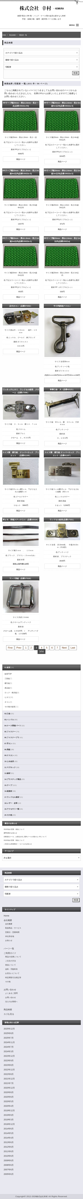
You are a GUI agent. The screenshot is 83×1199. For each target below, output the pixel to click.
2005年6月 (9, 1174)
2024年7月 (9, 1047)
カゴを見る (9, 1014)
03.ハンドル (10, 719)
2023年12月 (9, 1056)
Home (6, 916)
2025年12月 (9, 1029)
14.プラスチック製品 (14, 779)
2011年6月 (9, 1151)
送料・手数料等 (11, 969)
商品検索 (12, 35)
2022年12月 (9, 1069)
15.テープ (10, 785)
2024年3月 (9, 1051)
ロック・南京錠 (12, 693)
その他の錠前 (11, 707)
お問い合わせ (10, 989)
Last (73, 647)
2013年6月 (9, 1142)
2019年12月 (9, 1110)
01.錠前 (9, 667)
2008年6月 (9, 1165)
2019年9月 (9, 1115)
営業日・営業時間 (12, 932)
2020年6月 (9, 1097)
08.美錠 (9, 749)
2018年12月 (9, 1124)
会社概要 (8, 920)
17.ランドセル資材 (13, 797)
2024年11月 (9, 1042)
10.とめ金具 (10, 761)
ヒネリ (9, 697)
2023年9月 (9, 1060)
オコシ (8, 702)
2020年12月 (9, 1088)
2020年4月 (9, 1106)
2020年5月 (9, 1101)
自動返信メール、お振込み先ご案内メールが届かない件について (25, 836)
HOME (3, 35)
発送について (10, 965)
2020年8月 (9, 1092)
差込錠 (8, 688)
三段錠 (8, 679)
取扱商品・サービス (13, 928)
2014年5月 (9, 1133)
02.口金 (9, 713)
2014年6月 (9, 1128)
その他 (8, 982)
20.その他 (10, 815)
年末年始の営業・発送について (14, 829)
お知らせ (8, 940)
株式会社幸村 (42, 1196)
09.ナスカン (10, 755)
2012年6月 (9, 1147)
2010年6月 (9, 1156)
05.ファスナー (11, 732)
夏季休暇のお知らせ (10, 833)
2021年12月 (9, 1079)
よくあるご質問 (11, 993)
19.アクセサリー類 (13, 809)
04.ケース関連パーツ (14, 725)
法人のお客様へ (11, 1002)
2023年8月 (9, 1065)
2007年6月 (9, 1169)
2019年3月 (9, 1119)
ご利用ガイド (10, 953)
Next (64, 647)
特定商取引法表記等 (13, 978)
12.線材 (9, 773)
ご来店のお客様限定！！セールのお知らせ (18, 844)
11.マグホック (11, 767)
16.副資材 (10, 791)
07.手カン (10, 743)
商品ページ (20, 159)
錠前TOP (8, 674)
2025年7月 (9, 1038)
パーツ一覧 (9, 948)
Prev (18, 647)
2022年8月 (9, 1074)
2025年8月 (9, 1033)
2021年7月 (9, 1083)
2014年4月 (9, 1138)
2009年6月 (9, 1160)
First (10, 647)
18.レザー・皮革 (12, 803)
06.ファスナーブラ (13, 737)
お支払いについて (12, 973)
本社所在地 (9, 936)
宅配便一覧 (23, 35)
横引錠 (8, 683)
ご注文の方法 (10, 961)
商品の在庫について (13, 957)
